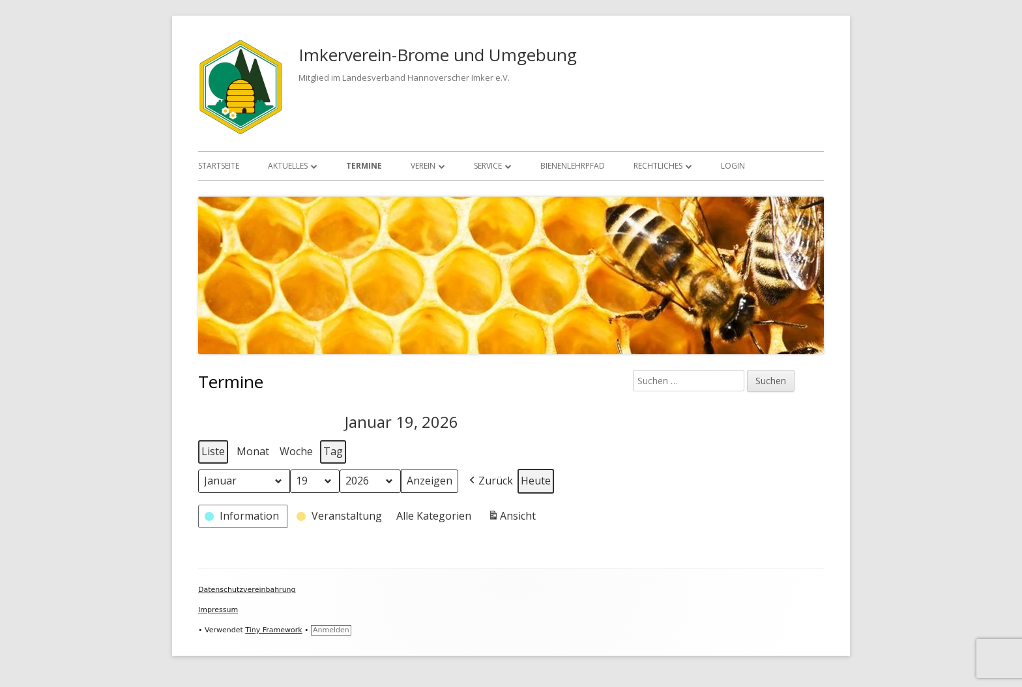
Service (488, 165)
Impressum (218, 610)
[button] (489, 480)
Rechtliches (658, 165)
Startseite (218, 165)
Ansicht (513, 517)
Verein (423, 165)
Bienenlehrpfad (572, 165)
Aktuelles (288, 165)
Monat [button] (253, 451)
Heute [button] (536, 480)
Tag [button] (333, 451)
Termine (364, 165)
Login (733, 165)
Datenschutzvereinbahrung (247, 589)
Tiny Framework (273, 630)
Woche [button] (296, 451)
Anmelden (331, 630)
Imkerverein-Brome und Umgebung (438, 54)
